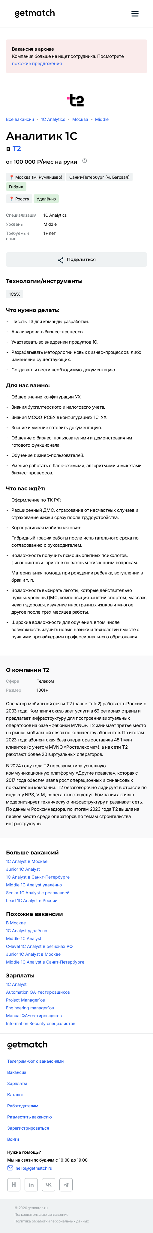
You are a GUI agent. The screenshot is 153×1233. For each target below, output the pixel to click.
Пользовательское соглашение (41, 1215)
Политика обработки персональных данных (51, 1221)
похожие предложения (37, 63)
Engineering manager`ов (30, 1007)
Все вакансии (20, 119)
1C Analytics (53, 119)
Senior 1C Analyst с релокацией (37, 892)
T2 (17, 148)
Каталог (15, 1094)
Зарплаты (17, 1083)
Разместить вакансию (29, 1116)
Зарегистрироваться (28, 1128)
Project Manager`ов (25, 999)
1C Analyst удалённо (26, 930)
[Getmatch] (34, 13)
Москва (80, 119)
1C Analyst (16, 984)
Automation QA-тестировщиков (38, 992)
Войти (13, 1139)
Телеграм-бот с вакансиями (35, 1061)
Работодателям (22, 1105)
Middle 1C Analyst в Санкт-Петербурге (45, 961)
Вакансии (16, 1072)
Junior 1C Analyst (23, 869)
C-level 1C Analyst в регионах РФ (39, 946)
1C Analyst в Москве (26, 861)
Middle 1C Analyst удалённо (34, 884)
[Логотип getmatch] (27, 1045)
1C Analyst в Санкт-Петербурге (38, 876)
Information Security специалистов (40, 1023)
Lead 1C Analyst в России (31, 900)
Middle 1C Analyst (23, 938)
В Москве (16, 922)
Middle (102, 119)
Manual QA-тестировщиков (34, 1015)
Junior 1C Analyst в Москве (33, 954)
